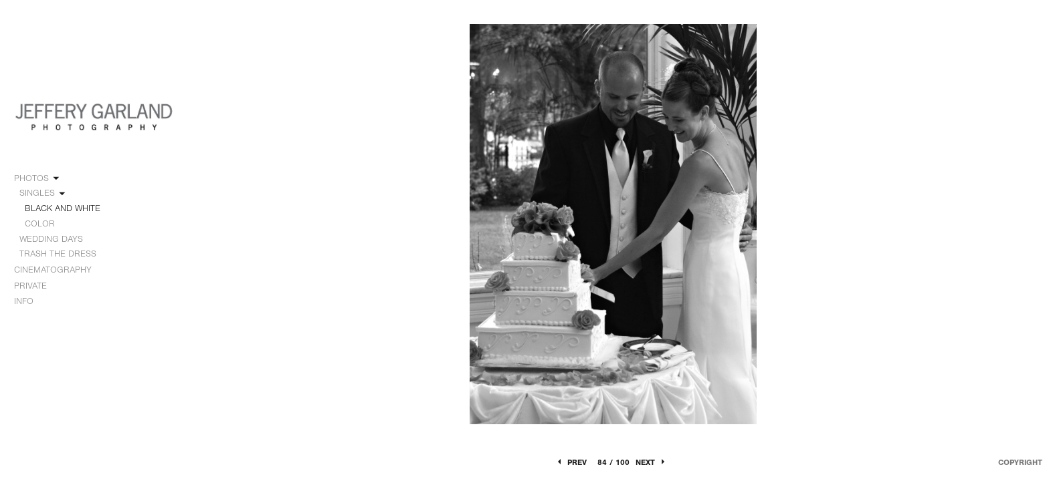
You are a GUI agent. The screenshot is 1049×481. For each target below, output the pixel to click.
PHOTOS (37, 178)
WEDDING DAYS (57, 239)
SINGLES (43, 193)
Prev (571, 462)
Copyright (1020, 462)
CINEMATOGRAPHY (59, 270)
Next (651, 462)
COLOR (40, 223)
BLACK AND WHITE (62, 208)
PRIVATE (30, 286)
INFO (29, 301)
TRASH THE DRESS (57, 254)
